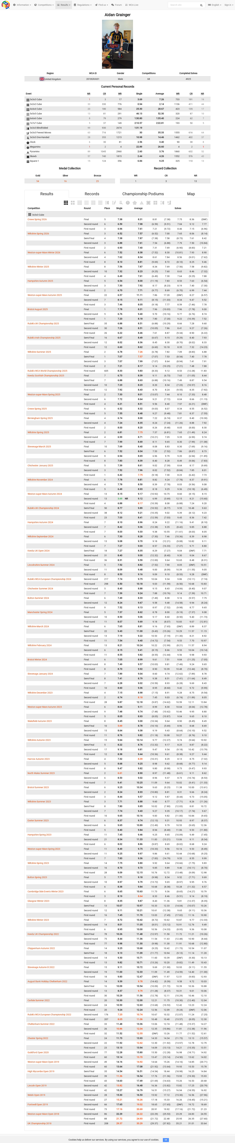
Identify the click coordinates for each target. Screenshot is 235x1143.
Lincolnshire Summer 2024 (41, 565)
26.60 (161, 146)
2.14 (161, 104)
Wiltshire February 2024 (40, 645)
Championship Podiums (143, 194)
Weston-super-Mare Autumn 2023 (45, 707)
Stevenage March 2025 (39, 446)
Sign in (229, 5)
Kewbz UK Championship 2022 (43, 934)
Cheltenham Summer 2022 (41, 1024)
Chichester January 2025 (40, 465)
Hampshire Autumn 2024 (40, 522)
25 (97, 181)
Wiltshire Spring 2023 (38, 863)
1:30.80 (138, 118)
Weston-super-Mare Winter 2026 (44, 252)
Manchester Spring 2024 (40, 612)
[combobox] (186, 5)
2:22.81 (160, 123)
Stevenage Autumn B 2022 (41, 967)
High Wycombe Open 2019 (41, 1071)
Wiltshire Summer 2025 (39, 352)
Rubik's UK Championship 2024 (43, 508)
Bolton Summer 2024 (38, 598)
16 (65, 181)
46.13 (139, 113)
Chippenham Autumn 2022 (41, 948)
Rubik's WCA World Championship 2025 (47, 371)
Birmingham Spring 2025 (40, 418)
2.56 (140, 142)
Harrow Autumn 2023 (39, 759)
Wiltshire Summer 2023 (39, 801)
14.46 (161, 137)
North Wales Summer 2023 (41, 773)
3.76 (161, 151)
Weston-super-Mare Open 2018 (43, 1114)
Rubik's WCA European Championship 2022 (49, 1014)
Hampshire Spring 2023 (39, 834)
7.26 (161, 99)
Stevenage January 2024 (40, 673)
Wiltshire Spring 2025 (38, 432)
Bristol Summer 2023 (38, 787)
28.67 (161, 109)
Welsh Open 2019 (36, 1095)
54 (37, 181)
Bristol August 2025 (38, 309)
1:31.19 (138, 127)
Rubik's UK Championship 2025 (43, 323)
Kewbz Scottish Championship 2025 (46, 375)
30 (141, 132)
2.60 (140, 151)
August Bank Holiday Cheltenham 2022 (47, 981)
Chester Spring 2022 (38, 1038)
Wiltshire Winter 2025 (38, 266)
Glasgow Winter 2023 (38, 901)
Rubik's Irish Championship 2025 (44, 337)
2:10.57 (138, 123)
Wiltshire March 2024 (38, 626)
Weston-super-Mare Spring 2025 (44, 394)
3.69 (140, 99)
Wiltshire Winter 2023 (38, 920)
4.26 (161, 156)
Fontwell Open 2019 (38, 1104)
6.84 (140, 161)
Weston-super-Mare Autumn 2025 (45, 295)
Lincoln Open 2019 (37, 1085)
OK (166, 1140)
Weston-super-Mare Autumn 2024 (45, 494)
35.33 (161, 132)
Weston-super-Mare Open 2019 (43, 1062)
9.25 (161, 161)
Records (92, 194)
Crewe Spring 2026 (37, 219)
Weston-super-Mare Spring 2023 (44, 849)
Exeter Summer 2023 (38, 820)
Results (46, 194)
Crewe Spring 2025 (37, 408)
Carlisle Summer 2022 (39, 1000)
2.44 (140, 156)
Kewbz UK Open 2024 (38, 550)
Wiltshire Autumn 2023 (39, 740)
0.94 (140, 104)
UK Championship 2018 (39, 1123)
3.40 (161, 142)
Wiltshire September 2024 (40, 536)
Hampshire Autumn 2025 (40, 281)
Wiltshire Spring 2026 (38, 233)
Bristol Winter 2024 (37, 659)
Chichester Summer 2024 (40, 588)
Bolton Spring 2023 (37, 877)
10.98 (139, 137)
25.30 (139, 109)
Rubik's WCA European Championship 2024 (49, 579)
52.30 (161, 113)
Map (191, 194)
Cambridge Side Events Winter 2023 (45, 891)
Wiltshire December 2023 (40, 692)
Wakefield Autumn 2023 (40, 721)
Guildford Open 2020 (38, 1052)
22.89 (139, 146)
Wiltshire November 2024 (40, 479)
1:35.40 (160, 118)
